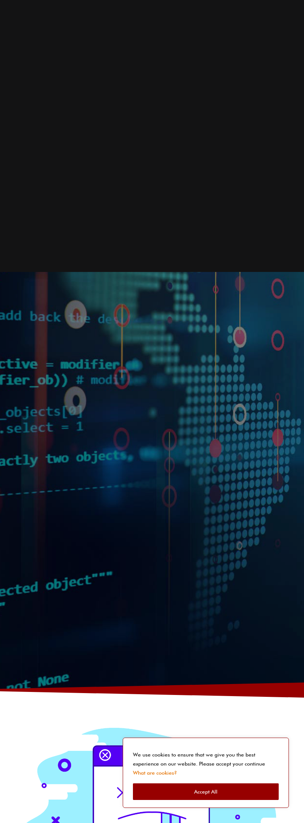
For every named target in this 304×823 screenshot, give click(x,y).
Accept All (206, 792)
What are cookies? (155, 773)
